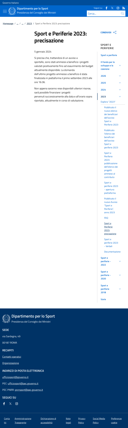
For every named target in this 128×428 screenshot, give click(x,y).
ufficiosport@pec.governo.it (23, 383)
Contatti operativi (11, 357)
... (17, 23)
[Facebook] (105, 8)
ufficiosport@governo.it (15, 377)
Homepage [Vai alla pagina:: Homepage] (8, 23)
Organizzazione (10, 363)
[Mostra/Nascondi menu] (5, 11)
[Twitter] (111, 8)
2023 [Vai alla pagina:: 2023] (29, 23)
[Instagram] (117, 8)
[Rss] (122, 8)
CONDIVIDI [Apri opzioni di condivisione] (109, 32)
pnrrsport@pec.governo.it (29, 390)
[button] (111, 55)
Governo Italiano (11, 2)
